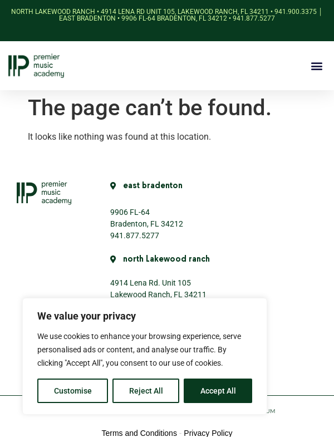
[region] (144, 356)
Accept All (218, 390)
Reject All (146, 390)
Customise (73, 390)
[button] (316, 66)
